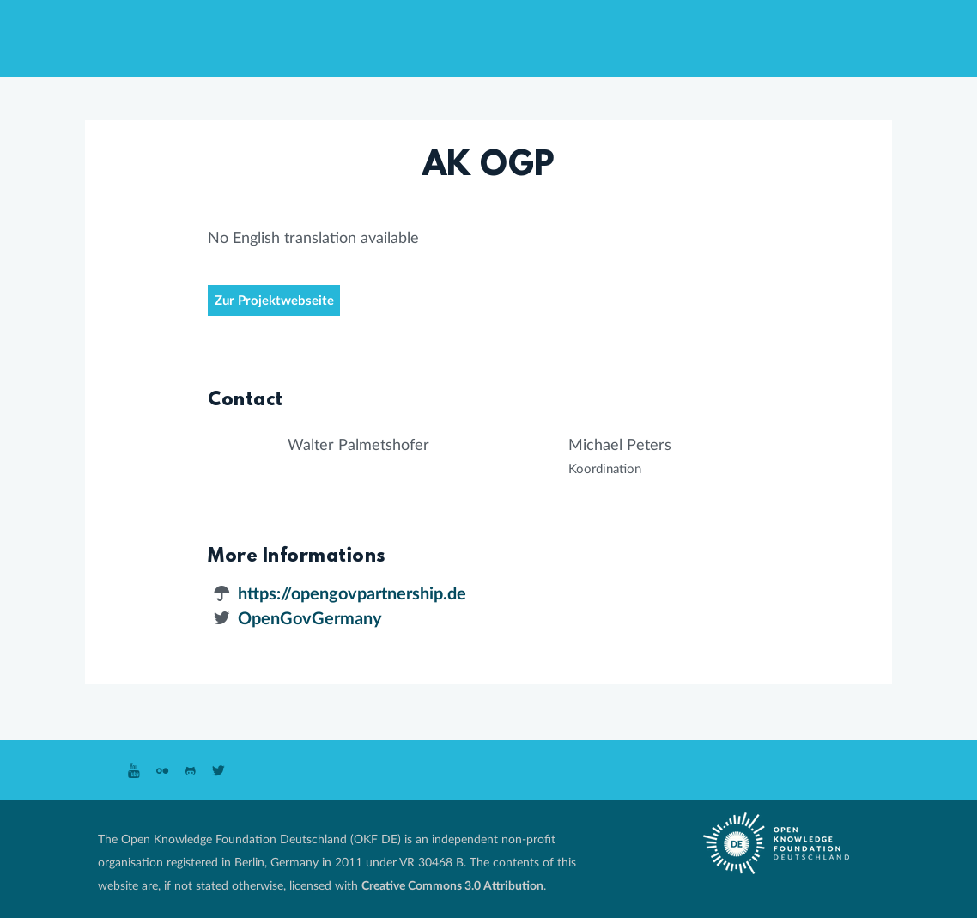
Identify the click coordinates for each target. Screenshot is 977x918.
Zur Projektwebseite (274, 301)
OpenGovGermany (310, 619)
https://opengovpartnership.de (352, 594)
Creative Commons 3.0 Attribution (452, 885)
